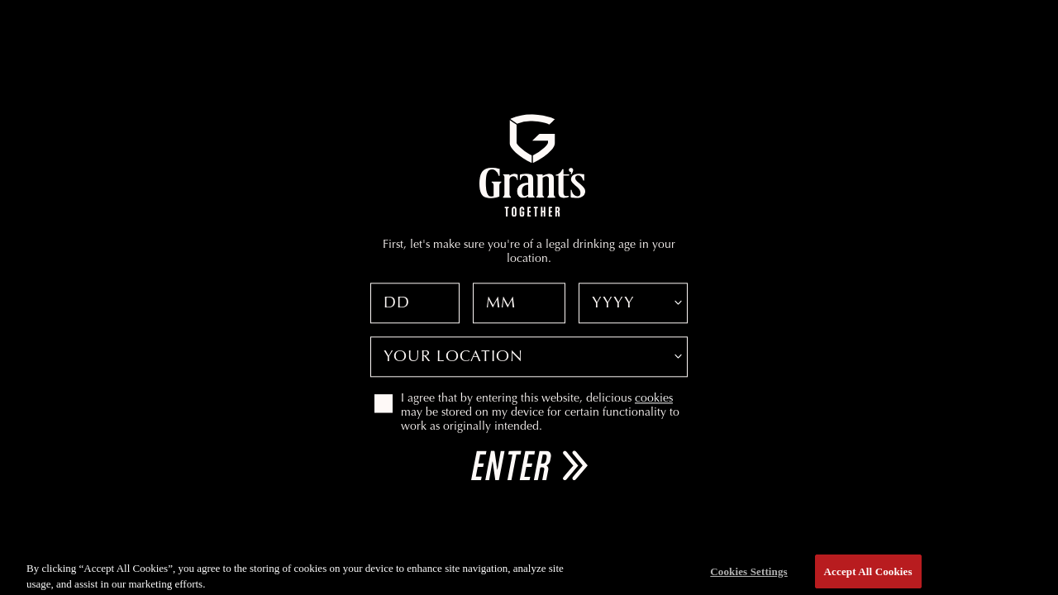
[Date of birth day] (415, 303)
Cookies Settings (748, 575)
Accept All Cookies (868, 575)
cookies (654, 399)
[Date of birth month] (519, 303)
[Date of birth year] (633, 303)
